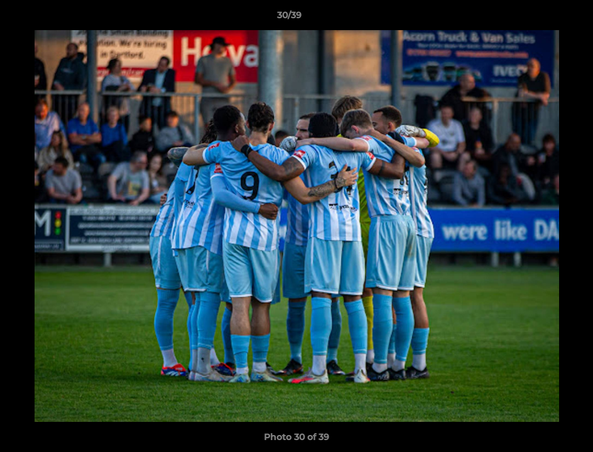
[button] (540, 18)
